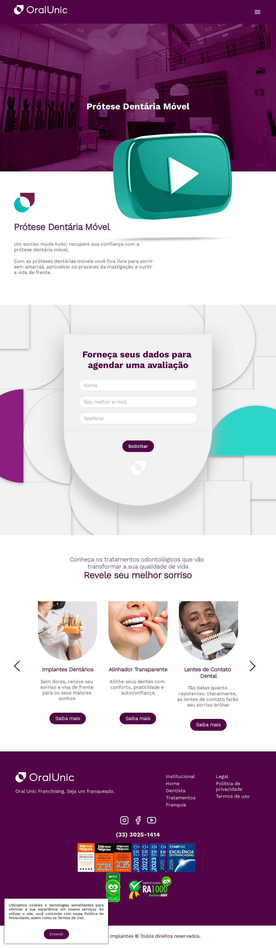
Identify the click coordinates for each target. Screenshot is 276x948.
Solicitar (138, 446)
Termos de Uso (71, 918)
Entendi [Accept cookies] (56, 934)
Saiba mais (67, 718)
